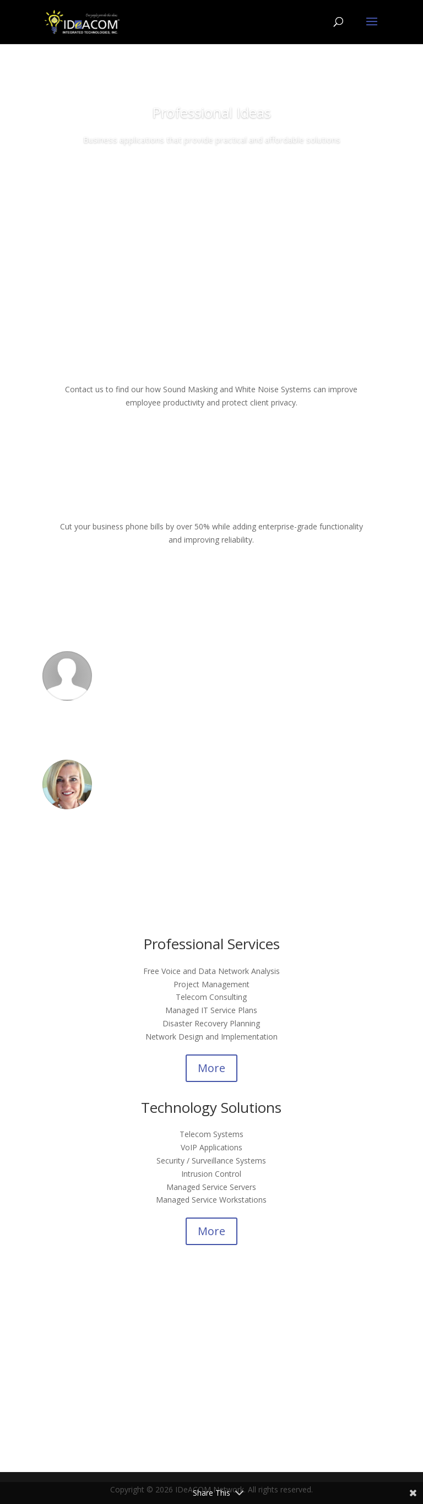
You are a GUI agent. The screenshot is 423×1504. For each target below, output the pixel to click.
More (211, 1068)
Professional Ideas (211, 112)
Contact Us (211, 171)
